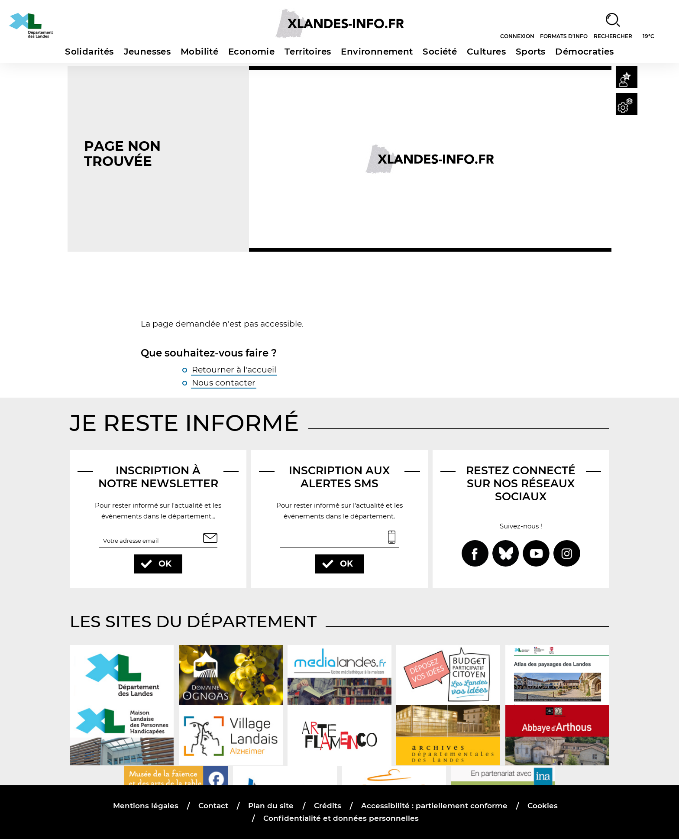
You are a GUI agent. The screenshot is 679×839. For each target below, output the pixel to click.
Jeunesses (147, 51)
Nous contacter (223, 383)
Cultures (486, 51)
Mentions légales (146, 805)
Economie (251, 51)
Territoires (308, 51)
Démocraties (584, 51)
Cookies (542, 805)
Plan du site (271, 805)
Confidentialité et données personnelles (341, 818)
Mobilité (199, 51)
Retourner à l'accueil (234, 369)
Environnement (377, 51)
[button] (625, 78)
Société (440, 51)
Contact (214, 805)
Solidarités (89, 51)
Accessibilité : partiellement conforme (434, 805)
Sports (530, 51)
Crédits (327, 805)
